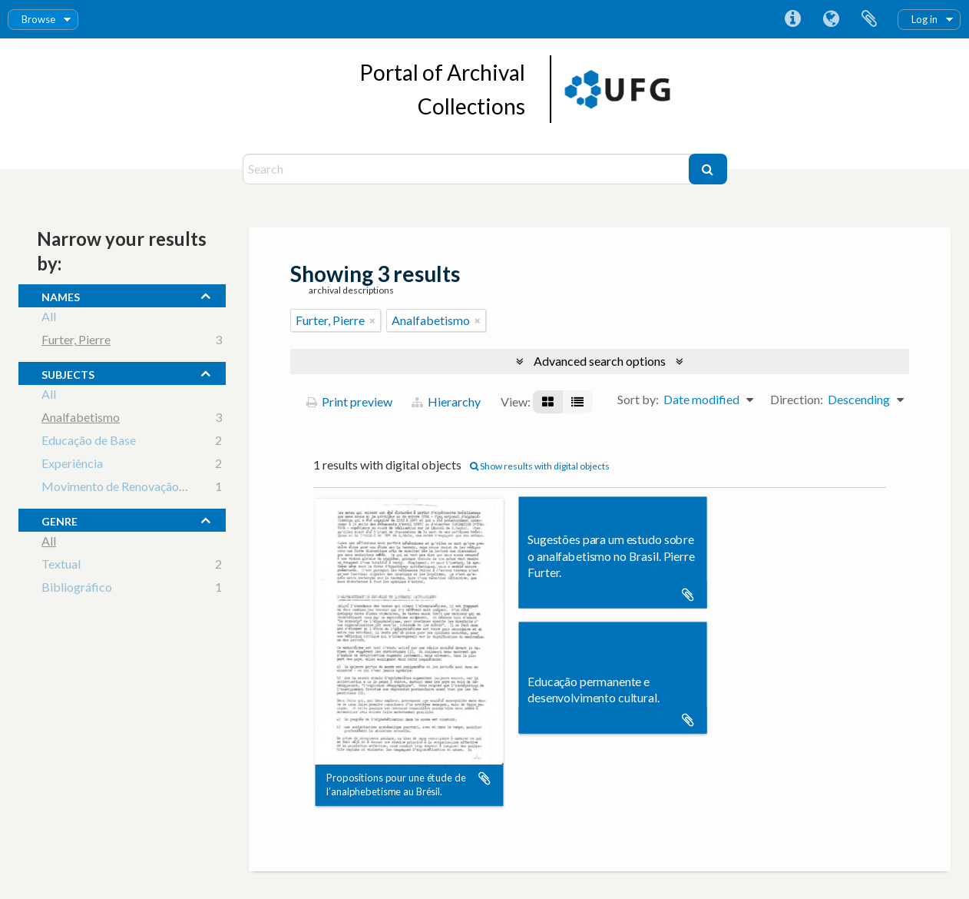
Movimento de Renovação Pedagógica (142, 488)
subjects (67, 372)
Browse (38, 19)
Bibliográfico (76, 589)
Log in (924, 19)
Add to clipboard (484, 778)
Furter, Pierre (76, 341)
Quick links (792, 19)
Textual (61, 566)
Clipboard (869, 19)
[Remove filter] (372, 320)
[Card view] (548, 401)
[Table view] (577, 401)
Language (831, 19)
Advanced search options (599, 360)
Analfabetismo (80, 419)
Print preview (349, 401)
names (60, 295)
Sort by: (638, 399)
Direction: (796, 399)
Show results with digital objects (540, 466)
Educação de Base (88, 442)
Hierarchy (446, 401)
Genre (59, 519)
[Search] (468, 169)
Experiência (72, 465)
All (48, 318)
